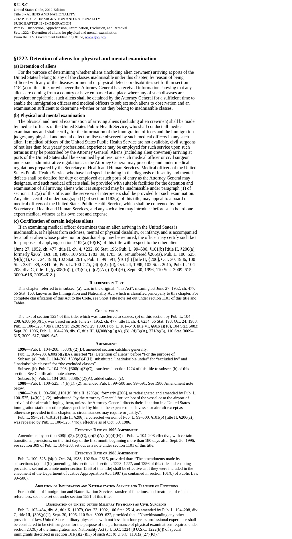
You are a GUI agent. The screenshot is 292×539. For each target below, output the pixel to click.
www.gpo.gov (95, 37)
